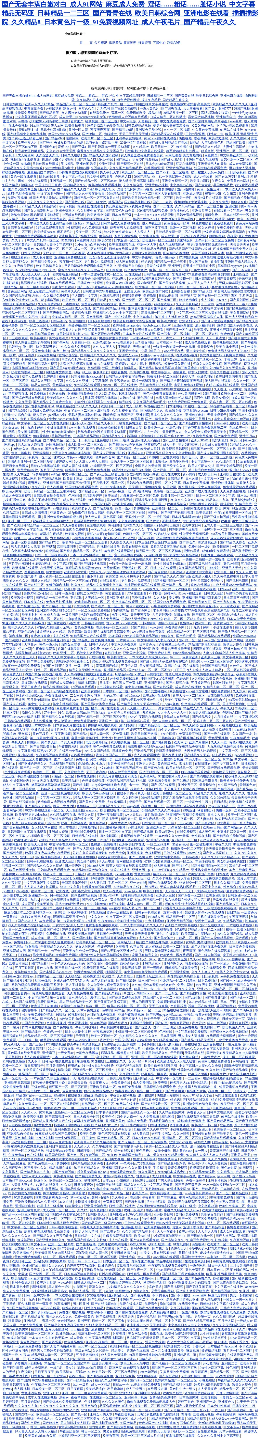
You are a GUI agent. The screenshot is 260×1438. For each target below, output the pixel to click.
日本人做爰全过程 (78, 1031)
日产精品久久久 (30, 206)
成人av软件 (138, 1418)
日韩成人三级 (214, 593)
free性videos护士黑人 (145, 338)
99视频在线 (76, 1014)
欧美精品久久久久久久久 (230, 104)
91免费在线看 (202, 223)
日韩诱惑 (109, 414)
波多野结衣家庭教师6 (231, 819)
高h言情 (86, 746)
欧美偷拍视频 (75, 125)
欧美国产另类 (50, 929)
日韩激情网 (147, 623)
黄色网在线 (145, 397)
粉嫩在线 (157, 1333)
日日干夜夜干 (45, 1372)
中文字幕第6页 (143, 257)
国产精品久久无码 (197, 755)
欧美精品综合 (177, 504)
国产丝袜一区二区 (209, 359)
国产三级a (79, 146)
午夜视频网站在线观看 (116, 1027)
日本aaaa (37, 449)
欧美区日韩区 (153, 891)
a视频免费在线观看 (115, 789)
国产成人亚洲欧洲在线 (109, 453)
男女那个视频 (87, 861)
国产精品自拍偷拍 (193, 993)
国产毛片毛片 (186, 636)
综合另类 (226, 1125)
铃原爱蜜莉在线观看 (223, 993)
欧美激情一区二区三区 (78, 300)
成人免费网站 (110, 619)
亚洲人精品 (47, 189)
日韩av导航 (134, 427)
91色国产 (232, 1367)
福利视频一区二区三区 (101, 121)
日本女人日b (171, 338)
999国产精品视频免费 (153, 210)
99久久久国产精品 (97, 751)
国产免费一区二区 (191, 895)
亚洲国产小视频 (134, 653)
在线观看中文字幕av (229, 210)
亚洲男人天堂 (232, 568)
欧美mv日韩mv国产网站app (86, 712)
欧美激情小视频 (98, 215)
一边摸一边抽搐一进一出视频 (174, 346)
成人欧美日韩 (208, 474)
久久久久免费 (219, 202)
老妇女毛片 (180, 844)
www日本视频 (46, 1248)
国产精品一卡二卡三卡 (170, 261)
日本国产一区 (148, 980)
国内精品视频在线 (137, 202)
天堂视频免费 (131, 967)
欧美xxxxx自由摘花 (231, 959)
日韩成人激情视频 (35, 512)
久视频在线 (99, 168)
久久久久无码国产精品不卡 (221, 857)
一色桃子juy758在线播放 (138, 1163)
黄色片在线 (45, 967)
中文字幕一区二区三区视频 (63, 389)
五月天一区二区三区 (238, 1350)
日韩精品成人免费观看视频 (121, 223)
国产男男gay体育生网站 (98, 704)
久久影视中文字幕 (90, 210)
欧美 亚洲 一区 (64, 653)
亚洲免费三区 (65, 210)
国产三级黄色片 (157, 419)
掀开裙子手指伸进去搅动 (238, 780)
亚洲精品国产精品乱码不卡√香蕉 (67, 483)
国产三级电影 (242, 270)
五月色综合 (89, 1406)
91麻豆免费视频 (130, 1087)
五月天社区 (101, 483)
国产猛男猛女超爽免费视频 (27, 134)
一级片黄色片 (150, 108)
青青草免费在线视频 (37, 1027)
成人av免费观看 (240, 163)
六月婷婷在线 (60, 538)
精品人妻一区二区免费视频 (110, 734)
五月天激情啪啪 (39, 699)
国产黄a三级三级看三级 (25, 138)
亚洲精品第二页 (185, 1355)
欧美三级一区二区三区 (138, 172)
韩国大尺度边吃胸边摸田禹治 (50, 198)
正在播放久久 (180, 210)
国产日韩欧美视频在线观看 (124, 848)
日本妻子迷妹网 (107, 1112)
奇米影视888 (246, 848)
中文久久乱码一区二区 (43, 240)
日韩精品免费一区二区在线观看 (179, 232)
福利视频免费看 (160, 780)
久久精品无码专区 (115, 1418)
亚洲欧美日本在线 (132, 844)
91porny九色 (170, 704)
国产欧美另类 (223, 1133)
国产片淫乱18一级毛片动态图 (109, 146)
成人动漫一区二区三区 (59, 1210)
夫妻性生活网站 (234, 146)
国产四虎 (23, 1380)
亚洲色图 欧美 (86, 163)
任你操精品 (121, 610)
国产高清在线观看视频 (206, 776)
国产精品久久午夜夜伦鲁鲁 (85, 193)
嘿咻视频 (53, 300)
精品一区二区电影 (149, 1091)
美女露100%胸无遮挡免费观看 (67, 529)
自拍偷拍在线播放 (111, 427)
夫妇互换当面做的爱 (69, 142)
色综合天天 (190, 457)
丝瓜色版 (208, 151)
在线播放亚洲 (154, 168)
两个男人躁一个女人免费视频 (199, 487)
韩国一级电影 (112, 368)
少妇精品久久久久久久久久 (139, 1036)
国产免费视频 (63, 1027)
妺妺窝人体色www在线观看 (73, 457)
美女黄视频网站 (29, 431)
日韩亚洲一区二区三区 (237, 159)
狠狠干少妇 (213, 193)
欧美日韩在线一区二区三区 (173, 793)
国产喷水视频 (89, 789)
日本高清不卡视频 (236, 597)
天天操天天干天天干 (180, 891)
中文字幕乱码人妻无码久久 (157, 640)
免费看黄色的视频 (30, 1159)
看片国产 (76, 121)
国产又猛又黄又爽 (91, 329)
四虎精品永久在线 (126, 887)
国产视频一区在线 (130, 163)
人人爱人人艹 (144, 232)
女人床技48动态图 (74, 112)
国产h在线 (12, 640)
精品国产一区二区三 (150, 504)
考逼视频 (149, 712)
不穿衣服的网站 (238, 1269)
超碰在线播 (142, 508)
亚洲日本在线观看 (59, 1146)
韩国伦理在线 (223, 682)
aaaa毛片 (236, 121)
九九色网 (103, 108)
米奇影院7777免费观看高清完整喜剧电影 (201, 274)
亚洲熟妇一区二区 (165, 508)
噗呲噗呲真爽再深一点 (69, 916)
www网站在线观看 (82, 427)
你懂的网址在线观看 (203, 504)
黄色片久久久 (71, 291)
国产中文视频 (31, 1423)
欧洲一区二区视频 (183, 227)
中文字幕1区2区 (246, 716)
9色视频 (180, 929)
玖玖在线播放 (201, 585)
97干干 (175, 657)
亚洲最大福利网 (95, 1206)
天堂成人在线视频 (193, 236)
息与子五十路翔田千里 (102, 142)
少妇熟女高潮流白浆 (86, 891)
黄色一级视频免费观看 (109, 746)
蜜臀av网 (77, 738)
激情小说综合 (68, 355)
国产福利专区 (13, 853)
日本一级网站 (151, 1329)
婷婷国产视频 (52, 674)
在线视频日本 (210, 1027)
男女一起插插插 (241, 1295)
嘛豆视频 (83, 1061)
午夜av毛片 (154, 1210)
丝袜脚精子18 (226, 942)
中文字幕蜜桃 (149, 236)
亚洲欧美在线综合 (233, 474)
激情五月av (247, 436)
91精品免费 (243, 504)
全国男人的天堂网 (148, 466)
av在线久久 (151, 589)
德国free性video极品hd (64, 134)
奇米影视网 (178, 1006)
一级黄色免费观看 (129, 423)
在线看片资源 (157, 1389)
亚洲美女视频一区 (175, 181)
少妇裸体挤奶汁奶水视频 (160, 1048)
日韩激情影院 (13, 104)
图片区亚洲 (60, 559)
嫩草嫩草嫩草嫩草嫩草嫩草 (148, 308)
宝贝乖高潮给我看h (128, 555)
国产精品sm (244, 789)
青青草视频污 (30, 1342)
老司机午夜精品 (51, 534)
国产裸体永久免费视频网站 (229, 1031)
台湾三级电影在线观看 (28, 823)
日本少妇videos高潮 (159, 163)
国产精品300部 (123, 129)
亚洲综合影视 (181, 291)
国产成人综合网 (172, 159)
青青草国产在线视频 (225, 1150)
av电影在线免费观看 (166, 606)
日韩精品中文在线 (88, 1235)
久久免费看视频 (73, 525)
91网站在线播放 (232, 129)
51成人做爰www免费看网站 (232, 585)
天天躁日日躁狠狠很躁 (145, 487)
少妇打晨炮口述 (15, 500)
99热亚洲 (189, 810)
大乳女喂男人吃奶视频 (200, 751)
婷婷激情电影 (189, 300)
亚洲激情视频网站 (179, 168)
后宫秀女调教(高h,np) (92, 1172)
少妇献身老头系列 (147, 449)
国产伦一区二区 (190, 640)
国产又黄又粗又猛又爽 (110, 1002)
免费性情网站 (47, 1002)
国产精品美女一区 (91, 491)
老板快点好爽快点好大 (216, 1252)
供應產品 (115, 42)
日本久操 (192, 478)
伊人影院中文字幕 (85, 295)
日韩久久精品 (41, 580)
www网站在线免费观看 (38, 708)
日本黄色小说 (20, 1287)
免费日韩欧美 (136, 112)
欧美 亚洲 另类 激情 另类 (224, 1274)
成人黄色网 (26, 155)
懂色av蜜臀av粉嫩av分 (159, 984)
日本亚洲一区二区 (127, 240)
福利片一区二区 (42, 891)
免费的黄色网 (175, 627)
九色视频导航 (155, 921)
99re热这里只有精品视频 (201, 521)
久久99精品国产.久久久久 (126, 529)
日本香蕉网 (168, 1036)
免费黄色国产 (223, 623)
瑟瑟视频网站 (88, 682)
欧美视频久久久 (234, 1027)
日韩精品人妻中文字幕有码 (53, 244)
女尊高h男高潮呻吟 (200, 942)
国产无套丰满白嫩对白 (60, 1346)
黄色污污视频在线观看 (160, 138)
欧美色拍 (108, 1116)
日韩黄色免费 (122, 751)
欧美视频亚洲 (12, 844)
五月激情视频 (180, 972)
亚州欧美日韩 (164, 1214)
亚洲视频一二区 (61, 181)
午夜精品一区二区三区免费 (51, 1384)
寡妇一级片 (187, 1206)
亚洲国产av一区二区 (135, 1299)
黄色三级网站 (18, 291)
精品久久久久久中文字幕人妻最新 (62, 657)
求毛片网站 (161, 610)
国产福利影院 (162, 742)
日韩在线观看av (175, 853)
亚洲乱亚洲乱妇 (118, 597)
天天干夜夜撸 (96, 772)
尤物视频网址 (117, 802)
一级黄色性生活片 (198, 802)
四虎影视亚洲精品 (28, 270)
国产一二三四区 (167, 993)
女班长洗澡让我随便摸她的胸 (106, 478)
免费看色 (151, 1304)
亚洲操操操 (57, 393)
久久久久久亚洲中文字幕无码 (87, 380)
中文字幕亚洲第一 (233, 155)
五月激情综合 (154, 814)
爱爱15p (64, 146)
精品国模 (251, 1078)
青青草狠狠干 (34, 1065)
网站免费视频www (65, 699)
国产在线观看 (163, 687)
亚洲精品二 (32, 1321)
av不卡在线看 (50, 1308)
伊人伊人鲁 (93, 517)
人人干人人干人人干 (202, 283)
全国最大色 (132, 291)
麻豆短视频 (97, 823)
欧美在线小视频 (227, 346)
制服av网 (70, 108)
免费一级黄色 (196, 1180)
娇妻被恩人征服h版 (45, 1006)
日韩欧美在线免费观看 (50, 495)
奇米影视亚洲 (208, 542)
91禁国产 (80, 1287)
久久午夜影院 (12, 882)
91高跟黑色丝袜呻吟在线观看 (150, 1355)
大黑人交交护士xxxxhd (233, 972)
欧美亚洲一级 (154, 427)
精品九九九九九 (218, 500)
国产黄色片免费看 (92, 802)
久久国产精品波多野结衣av (22, 295)
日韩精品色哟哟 (93, 623)
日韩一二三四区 (15, 997)
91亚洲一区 (247, 1291)
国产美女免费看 (226, 436)
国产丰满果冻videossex (56, 972)
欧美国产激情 (27, 576)
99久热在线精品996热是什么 (214, 674)
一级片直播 (233, 1044)
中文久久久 (96, 916)
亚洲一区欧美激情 (24, 542)
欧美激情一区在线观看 (176, 955)
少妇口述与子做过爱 (122, 1099)
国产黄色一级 (12, 1295)
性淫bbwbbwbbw (244, 636)
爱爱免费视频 (178, 1167)
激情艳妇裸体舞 (223, 483)
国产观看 (48, 546)
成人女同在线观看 (233, 1231)
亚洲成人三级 (211, 657)
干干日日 (82, 1036)
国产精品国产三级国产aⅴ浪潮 (190, 249)
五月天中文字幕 (13, 223)
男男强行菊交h (189, 444)
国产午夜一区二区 (140, 1269)
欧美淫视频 (209, 1397)
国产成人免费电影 (63, 682)
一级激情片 (89, 419)
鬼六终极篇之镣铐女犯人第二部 (188, 899)
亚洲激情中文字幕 (199, 572)
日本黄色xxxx (126, 640)
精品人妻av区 (41, 385)
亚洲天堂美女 (202, 210)
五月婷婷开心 (201, 682)
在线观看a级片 (187, 355)
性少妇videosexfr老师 (64, 419)
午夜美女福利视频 (123, 1095)
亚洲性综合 (241, 274)
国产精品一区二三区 (132, 457)
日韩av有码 (59, 321)
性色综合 (230, 887)
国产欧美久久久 (175, 466)
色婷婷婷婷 (105, 946)
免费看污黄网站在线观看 (99, 304)
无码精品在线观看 (65, 691)
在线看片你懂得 (82, 755)
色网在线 (74, 495)
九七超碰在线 (210, 1333)
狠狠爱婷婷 (41, 436)
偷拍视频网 (168, 1304)
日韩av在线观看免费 (139, 1223)
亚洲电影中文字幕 (147, 1393)
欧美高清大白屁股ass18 (198, 933)
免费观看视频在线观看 (239, 487)
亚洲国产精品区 (115, 670)
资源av (8, 414)
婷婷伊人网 (64, 461)
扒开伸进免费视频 (59, 819)
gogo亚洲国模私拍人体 (207, 317)
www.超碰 (157, 627)
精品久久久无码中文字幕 (104, 585)
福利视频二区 (19, 636)
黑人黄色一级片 (60, 1287)
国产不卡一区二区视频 (173, 172)
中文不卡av (38, 1244)
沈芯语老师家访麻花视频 (135, 189)
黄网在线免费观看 (83, 831)
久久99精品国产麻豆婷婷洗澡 (150, 278)
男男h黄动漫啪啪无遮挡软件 (89, 219)
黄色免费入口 (13, 674)
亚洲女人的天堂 (101, 1414)
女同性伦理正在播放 (57, 665)
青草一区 (118, 112)
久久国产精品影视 (83, 338)
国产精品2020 (126, 980)
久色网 (147, 576)
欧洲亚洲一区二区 (234, 393)
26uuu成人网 (96, 865)
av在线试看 (54, 108)
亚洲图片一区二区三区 (232, 151)
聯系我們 (173, 42)
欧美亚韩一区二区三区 (158, 240)
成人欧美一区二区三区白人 (87, 444)
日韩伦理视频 (31, 253)
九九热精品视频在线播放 (225, 746)
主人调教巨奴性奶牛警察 (33, 342)
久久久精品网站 (224, 1316)
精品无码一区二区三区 (169, 874)
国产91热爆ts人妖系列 (74, 1248)
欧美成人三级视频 (50, 1206)
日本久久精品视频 (227, 882)
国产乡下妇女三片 (226, 763)
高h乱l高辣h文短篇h (215, 112)
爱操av (108, 1176)
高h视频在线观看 (133, 1431)
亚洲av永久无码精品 (40, 104)
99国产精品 (142, 176)
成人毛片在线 (42, 257)
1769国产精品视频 (221, 789)
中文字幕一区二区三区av (55, 797)
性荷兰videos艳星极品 (227, 1082)
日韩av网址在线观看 (155, 1108)
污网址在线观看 (226, 1095)
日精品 (194, 142)
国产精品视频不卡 (129, 768)
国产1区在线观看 (163, 785)
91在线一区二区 (196, 406)
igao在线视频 (243, 755)
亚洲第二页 (229, 1363)
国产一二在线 (163, 202)
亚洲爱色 (85, 278)
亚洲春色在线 (213, 1044)
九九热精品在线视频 (203, 1002)
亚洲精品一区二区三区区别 (22, 312)
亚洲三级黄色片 (29, 1210)
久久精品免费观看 (56, 295)
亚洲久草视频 (199, 742)
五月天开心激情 (52, 470)
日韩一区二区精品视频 (50, 670)
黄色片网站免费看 (29, 1099)
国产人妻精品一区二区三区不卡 (187, 1410)
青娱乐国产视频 (143, 1261)
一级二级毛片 (84, 665)
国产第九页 (188, 295)
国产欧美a (213, 1053)
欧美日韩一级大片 (99, 738)
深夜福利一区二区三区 (163, 376)
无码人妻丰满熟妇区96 (85, 414)
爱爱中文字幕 (13, 806)
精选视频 (65, 1070)
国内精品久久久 (75, 185)
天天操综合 (205, 346)
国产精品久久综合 (233, 542)
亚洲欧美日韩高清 (17, 1082)
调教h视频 (39, 1287)
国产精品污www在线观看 (238, 1218)
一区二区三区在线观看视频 (60, 1104)
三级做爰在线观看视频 (220, 908)
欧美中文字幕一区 (232, 1206)
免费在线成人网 (56, 695)
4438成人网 (29, 359)
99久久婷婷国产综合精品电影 (29, 925)
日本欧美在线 (34, 602)
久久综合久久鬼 (48, 155)
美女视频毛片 (59, 338)
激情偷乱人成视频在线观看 (128, 117)
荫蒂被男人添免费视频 (126, 227)
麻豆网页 (211, 155)
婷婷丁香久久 (124, 1176)
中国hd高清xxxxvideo (114, 419)
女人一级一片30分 (141, 1061)
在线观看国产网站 (240, 1355)
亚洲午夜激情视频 (129, 138)
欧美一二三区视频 (16, 385)
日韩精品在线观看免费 (54, 870)
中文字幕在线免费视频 (191, 1031)
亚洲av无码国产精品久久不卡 (93, 423)
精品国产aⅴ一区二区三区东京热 (214, 449)
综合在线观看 (124, 1150)
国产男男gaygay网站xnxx (68, 368)
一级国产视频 (188, 1312)
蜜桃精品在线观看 (153, 249)
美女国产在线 (198, 261)
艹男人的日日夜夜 (48, 185)
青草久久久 (86, 108)
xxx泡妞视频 (153, 555)
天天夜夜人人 (172, 431)
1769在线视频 (189, 257)
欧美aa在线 (142, 1235)
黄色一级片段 (247, 219)
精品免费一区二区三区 (236, 1389)
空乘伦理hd (107, 163)
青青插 (186, 1414)
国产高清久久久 (173, 1240)
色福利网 (93, 368)
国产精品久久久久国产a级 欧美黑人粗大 (86, 189)
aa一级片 (201, 1150)
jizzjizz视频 (10, 989)
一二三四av (193, 1078)
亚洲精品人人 (118, 1295)
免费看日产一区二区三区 (40, 678)
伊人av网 (57, 125)
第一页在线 (58, 997)
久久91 (136, 984)
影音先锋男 (43, 980)
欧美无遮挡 (204, 512)
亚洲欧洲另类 (156, 827)
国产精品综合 (31, 1031)
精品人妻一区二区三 (58, 874)
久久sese (52, 151)
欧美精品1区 (71, 780)
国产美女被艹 (164, 938)
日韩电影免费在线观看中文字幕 (209, 1359)
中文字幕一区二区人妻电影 (194, 819)
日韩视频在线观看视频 (156, 929)
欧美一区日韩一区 (104, 1036)
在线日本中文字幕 (38, 725)
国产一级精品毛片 (205, 1189)
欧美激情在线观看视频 (105, 185)
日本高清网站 (205, 278)
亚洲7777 (225, 108)
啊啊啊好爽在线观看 (184, 529)
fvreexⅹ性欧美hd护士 (60, 168)
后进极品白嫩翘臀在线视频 (208, 470)
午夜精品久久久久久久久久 (237, 1380)
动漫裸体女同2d (179, 1189)
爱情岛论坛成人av (230, 614)
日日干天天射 (218, 1265)
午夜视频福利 (103, 1031)
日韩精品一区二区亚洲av (49, 1376)
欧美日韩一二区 (163, 146)
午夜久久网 (223, 844)
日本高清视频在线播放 (101, 397)
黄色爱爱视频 (218, 738)
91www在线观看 (190, 593)
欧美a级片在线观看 (208, 198)
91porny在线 (131, 806)
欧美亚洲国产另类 (155, 291)
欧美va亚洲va (165, 831)
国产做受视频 (103, 508)
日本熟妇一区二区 (116, 691)
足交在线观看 (156, 1201)
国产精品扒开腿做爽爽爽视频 (181, 380)
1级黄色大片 (132, 1048)
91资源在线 (184, 146)
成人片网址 (138, 363)
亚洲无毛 (174, 266)
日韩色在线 (190, 857)
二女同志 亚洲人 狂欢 (86, 695)
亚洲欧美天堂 (69, 236)
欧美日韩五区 (36, 1048)
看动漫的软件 (179, 461)
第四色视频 (48, 329)
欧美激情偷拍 (23, 1252)
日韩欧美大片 (98, 1214)
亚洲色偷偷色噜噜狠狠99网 (63, 517)
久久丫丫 (18, 240)
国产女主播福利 (156, 691)
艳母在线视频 (87, 776)
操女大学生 (182, 878)
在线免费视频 (18, 125)
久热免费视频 (203, 436)
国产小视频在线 (178, 682)
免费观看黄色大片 (123, 1172)
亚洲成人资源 (193, 193)
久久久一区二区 (245, 380)
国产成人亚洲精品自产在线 (168, 142)
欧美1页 (69, 589)
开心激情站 (211, 1363)
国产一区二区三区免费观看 (198, 1218)
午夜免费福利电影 (230, 227)
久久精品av (141, 146)
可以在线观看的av (17, 993)
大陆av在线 (127, 397)
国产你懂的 (95, 963)
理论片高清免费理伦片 (207, 580)
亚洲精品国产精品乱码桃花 (202, 597)
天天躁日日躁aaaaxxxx (82, 810)
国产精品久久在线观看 (58, 716)
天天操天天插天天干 (140, 933)
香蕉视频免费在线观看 (137, 836)
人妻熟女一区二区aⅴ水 (44, 1091)
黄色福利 (106, 236)
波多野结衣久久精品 (51, 631)
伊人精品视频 (211, 1299)
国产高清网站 (107, 989)
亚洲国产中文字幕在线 (26, 529)
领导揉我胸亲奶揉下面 (183, 976)
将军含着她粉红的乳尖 (182, 151)
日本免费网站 (208, 980)
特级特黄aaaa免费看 (149, 329)
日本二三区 (228, 1002)
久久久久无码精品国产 (229, 1325)
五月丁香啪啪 (25, 967)
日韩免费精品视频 (138, 125)
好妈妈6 (146, 261)
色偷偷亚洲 (190, 657)
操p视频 (60, 1095)
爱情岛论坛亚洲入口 (151, 976)
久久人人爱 (244, 572)
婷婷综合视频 (81, 312)
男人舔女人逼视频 (31, 444)
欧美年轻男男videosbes (31, 814)
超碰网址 (170, 593)
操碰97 (45, 317)
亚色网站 (76, 597)
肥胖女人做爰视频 (89, 653)
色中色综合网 (105, 457)
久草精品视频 (110, 295)
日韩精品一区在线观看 (143, 1274)
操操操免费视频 (26, 112)
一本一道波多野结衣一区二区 (102, 274)
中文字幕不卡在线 (100, 1312)
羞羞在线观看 (156, 266)
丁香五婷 (231, 359)
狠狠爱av (122, 363)
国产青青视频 (227, 278)
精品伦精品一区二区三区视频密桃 (192, 631)
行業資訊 (144, 42)
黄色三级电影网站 (242, 870)
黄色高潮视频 (113, 517)
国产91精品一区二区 (57, 606)
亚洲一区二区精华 (61, 1244)
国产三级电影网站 (56, 312)
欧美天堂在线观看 (15, 1410)
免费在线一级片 (200, 546)
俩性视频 (186, 138)
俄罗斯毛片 (65, 232)
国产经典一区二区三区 (161, 423)
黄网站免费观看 (187, 1214)
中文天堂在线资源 (46, 780)
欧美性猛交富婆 (25, 840)
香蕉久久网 (86, 814)
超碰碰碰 (27, 185)
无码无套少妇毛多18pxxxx (122, 695)
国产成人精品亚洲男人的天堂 (218, 453)
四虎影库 (186, 763)
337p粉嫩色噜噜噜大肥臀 (86, 512)
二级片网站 (150, 887)
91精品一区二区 (63, 776)
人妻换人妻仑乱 (23, 1184)
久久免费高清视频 (95, 227)
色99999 (137, 691)
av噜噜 (23, 121)
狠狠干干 (136, 802)
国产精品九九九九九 (35, 1172)
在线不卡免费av (70, 751)
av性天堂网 (68, 151)
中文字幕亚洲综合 (56, 640)
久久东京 (230, 193)
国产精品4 (146, 368)
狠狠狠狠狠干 (132, 295)
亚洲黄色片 (226, 1401)
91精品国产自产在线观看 (88, 636)
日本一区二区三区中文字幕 (216, 495)
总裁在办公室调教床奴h (90, 853)
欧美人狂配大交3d (201, 466)
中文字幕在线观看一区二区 (132, 602)
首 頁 (86, 42)
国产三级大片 (97, 202)
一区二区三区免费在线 (94, 610)
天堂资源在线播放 (226, 899)
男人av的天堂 (247, 1423)
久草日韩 (137, 946)
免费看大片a (68, 329)
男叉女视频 (111, 1431)
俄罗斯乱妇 (101, 372)
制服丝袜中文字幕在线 (152, 104)
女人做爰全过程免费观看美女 (142, 155)
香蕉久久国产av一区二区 (114, 755)
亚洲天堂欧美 (129, 351)
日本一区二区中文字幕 (115, 831)
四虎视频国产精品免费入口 (233, 249)
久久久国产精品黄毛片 (126, 168)
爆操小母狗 (162, 1150)
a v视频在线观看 (83, 687)
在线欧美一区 (239, 427)
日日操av (24, 955)
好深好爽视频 (151, 359)
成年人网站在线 (103, 980)
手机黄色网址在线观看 (156, 385)
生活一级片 (63, 959)
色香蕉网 (137, 419)
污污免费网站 (47, 355)
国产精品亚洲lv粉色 (172, 1163)
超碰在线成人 (164, 304)
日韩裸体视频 (158, 1125)
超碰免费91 (213, 215)
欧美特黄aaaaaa (45, 232)
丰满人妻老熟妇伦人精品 (174, 397)
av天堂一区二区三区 (93, 1346)
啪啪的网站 (217, 236)
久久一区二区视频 (177, 129)
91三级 (87, 372)
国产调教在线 (171, 108)
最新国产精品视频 (201, 117)
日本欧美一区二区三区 (48, 1389)
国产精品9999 (54, 138)
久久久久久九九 (26, 1406)
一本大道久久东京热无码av (149, 657)
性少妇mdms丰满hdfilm (59, 431)
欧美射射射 (30, 614)
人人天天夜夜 (208, 1389)
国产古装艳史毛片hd (40, 406)
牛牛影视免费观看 (17, 772)
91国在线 (98, 1061)
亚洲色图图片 (140, 1248)
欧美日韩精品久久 (49, 266)
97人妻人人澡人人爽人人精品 (207, 1155)
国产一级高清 (64, 759)
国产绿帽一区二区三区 (139, 300)
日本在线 (222, 874)
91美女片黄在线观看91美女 (215, 219)
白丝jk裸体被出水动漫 (81, 619)
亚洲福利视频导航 (16, 487)
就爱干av (20, 538)
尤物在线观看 (137, 593)
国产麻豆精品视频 (48, 857)
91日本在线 (67, 827)
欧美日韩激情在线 (239, 253)
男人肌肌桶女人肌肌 (26, 546)
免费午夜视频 (18, 198)
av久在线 (198, 678)
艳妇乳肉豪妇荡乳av (95, 614)
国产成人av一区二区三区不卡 (149, 670)
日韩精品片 (176, 478)
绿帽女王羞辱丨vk (198, 419)
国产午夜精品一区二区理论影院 (109, 449)
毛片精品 (68, 163)
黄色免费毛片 (195, 1269)
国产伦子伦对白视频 (176, 589)
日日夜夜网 (210, 976)
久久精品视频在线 (63, 814)
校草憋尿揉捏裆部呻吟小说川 (135, 738)
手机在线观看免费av (212, 916)
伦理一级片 (123, 508)
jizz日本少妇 (57, 414)
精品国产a (115, 202)
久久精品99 (225, 1172)
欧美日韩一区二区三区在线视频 (115, 1372)
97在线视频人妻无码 (173, 776)
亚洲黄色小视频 (157, 185)
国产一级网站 (153, 967)
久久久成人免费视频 (76, 346)
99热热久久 (21, 449)
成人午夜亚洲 (152, 223)
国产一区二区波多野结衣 (80, 1108)
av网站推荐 (155, 674)
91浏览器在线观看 (87, 385)
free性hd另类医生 (68, 1138)
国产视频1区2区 (29, 606)
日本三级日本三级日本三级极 (156, 542)
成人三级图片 (136, 1389)
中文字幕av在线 (73, 176)
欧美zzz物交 (105, 359)
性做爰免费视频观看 (194, 534)
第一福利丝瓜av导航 (136, 721)
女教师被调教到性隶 (172, 1002)
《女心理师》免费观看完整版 (180, 734)
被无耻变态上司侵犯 (44, 291)
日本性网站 (71, 304)
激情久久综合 (32, 712)
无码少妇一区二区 (138, 517)
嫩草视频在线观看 (53, 1040)
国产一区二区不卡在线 (135, 304)
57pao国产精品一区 (222, 806)
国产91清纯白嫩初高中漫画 (208, 121)
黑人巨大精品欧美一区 (76, 1002)
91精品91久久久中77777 (150, 1129)
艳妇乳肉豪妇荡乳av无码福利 (224, 232)
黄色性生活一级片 (177, 223)
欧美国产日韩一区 (204, 1125)
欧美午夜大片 (28, 142)
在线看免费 (119, 372)
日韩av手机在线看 (227, 423)
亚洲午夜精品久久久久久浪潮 (67, 504)
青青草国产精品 (107, 665)
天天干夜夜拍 (31, 687)
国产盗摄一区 (183, 278)
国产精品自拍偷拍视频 (240, 198)
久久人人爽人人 (104, 346)
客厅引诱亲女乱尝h (225, 287)
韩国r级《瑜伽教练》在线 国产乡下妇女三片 (159, 436)
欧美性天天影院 (224, 772)
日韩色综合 (166, 738)
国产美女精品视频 (172, 283)
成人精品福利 (205, 325)
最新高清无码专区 (169, 751)
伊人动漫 (125, 181)
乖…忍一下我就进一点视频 (172, 176)
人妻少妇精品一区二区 (197, 1376)
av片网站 (236, 389)
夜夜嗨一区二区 (71, 261)
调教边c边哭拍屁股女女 (72, 661)
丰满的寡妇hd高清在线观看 (186, 806)
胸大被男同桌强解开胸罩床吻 (176, 368)
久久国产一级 (242, 734)
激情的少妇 (127, 725)
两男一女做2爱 (64, 806)
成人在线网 (55, 487)
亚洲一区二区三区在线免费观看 (154, 1057)
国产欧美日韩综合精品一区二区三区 (147, 198)
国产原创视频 (240, 300)
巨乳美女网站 (145, 342)
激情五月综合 (233, 644)
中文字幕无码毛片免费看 (42, 882)
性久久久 (78, 585)
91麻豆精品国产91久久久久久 (77, 406)
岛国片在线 (172, 665)
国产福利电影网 (237, 580)
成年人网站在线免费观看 (209, 946)
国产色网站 (61, 342)
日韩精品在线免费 (119, 329)
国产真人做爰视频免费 (217, 321)
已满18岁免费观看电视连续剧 (35, 236)
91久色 (112, 1155)
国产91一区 (228, 980)
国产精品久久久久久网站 (45, 865)
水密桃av (161, 461)
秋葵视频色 (152, 444)
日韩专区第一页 (234, 1019)
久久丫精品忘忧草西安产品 (104, 389)
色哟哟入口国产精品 (237, 712)
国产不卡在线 (181, 1295)
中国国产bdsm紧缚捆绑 (158, 678)
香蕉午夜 (200, 138)
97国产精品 (86, 546)
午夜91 (189, 1014)
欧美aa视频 (244, 1210)
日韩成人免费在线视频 (46, 410)
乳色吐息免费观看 (178, 674)
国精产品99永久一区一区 (139, 1112)
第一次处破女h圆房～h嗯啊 (50, 738)
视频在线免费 (34, 108)
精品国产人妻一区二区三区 (76, 104)
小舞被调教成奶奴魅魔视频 (78, 172)
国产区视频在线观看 (241, 308)
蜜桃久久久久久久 (21, 627)
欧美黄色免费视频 (28, 278)
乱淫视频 (227, 504)
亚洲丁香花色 (193, 1227)
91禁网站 (68, 240)
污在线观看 (191, 665)
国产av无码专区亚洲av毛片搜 (236, 176)
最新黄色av (247, 785)
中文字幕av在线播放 (229, 1287)
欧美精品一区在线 (154, 1074)
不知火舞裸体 (77, 912)
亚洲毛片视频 (218, 1180)
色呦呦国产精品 (130, 1155)
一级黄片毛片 (118, 823)
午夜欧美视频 (24, 266)
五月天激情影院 (57, 1329)
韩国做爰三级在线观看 (217, 555)
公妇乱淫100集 (194, 338)
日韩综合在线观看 (139, 483)
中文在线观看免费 (173, 121)
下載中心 (159, 42)
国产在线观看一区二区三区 (164, 802)
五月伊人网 (129, 665)
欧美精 (226, 521)
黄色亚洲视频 (78, 1023)
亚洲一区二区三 (19, 521)
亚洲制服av (208, 725)
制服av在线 (182, 614)
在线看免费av (100, 112)
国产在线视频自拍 (22, 802)
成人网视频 (114, 270)
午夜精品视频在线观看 (52, 755)
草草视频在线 (18, 393)
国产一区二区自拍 (210, 206)
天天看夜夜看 (193, 108)
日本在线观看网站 (62, 283)
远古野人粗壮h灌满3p (205, 712)
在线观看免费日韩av (154, 1099)
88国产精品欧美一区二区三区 (159, 725)
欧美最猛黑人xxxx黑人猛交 (176, 1061)
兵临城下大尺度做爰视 (143, 1338)
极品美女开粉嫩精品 (30, 151)
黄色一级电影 (21, 453)
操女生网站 (54, 572)
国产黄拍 (153, 521)
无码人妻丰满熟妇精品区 (163, 950)
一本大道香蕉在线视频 (68, 1295)
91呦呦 (26, 163)
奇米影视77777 (137, 1325)
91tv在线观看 (104, 363)
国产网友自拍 (189, 1057)
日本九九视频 (247, 495)
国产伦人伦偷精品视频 (217, 938)
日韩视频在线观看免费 (197, 508)
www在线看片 (123, 342)
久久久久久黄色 (113, 1401)
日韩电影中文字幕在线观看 (145, 151)
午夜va (219, 512)
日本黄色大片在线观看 (139, 334)
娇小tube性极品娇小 (98, 1091)
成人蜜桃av (153, 946)
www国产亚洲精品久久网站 (224, 640)
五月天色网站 (31, 1401)
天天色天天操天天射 (176, 648)
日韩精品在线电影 (157, 274)
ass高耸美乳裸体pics (225, 534)
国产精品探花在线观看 (167, 134)
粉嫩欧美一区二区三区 (187, 848)
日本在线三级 (122, 215)
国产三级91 (85, 287)
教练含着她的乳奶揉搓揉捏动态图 (35, 215)
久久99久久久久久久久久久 (60, 1406)
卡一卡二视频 (139, 785)
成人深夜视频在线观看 (206, 1146)
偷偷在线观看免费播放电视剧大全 (151, 1401)
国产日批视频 (174, 1287)
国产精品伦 (104, 1150)
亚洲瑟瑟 (124, 346)
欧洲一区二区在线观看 (19, 1223)
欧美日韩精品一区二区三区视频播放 (50, 491)
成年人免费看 (32, 376)
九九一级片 (152, 431)
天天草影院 (13, 1057)
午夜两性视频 (240, 1240)
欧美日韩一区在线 (238, 512)
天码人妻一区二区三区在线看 (64, 253)
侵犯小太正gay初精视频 (104, 534)
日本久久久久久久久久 (167, 414)
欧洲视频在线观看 (25, 568)
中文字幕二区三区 (75, 474)
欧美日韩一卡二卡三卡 (150, 989)
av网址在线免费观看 (102, 1014)
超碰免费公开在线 (177, 363)
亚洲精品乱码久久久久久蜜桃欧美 (170, 453)
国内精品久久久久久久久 (98, 355)
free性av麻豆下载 (119, 491)
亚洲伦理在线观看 (129, 1065)
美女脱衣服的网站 (138, 687)
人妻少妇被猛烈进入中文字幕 (95, 402)
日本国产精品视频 (86, 436)
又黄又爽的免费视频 (175, 1372)
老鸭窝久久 (131, 525)
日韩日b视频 (121, 440)
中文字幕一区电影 (169, 1078)
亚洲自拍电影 (195, 414)
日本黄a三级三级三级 (178, 359)
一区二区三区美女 (87, 1418)
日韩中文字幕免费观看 (152, 1070)
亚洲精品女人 (172, 521)
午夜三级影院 (70, 1431)
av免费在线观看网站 (87, 538)
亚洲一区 (26, 857)
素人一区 (144, 793)
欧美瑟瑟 (105, 240)
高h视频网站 (142, 491)
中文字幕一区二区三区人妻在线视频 (155, 193)
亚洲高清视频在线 (146, 181)
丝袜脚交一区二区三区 (195, 882)
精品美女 (92, 223)
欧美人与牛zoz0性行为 (98, 793)
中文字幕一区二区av (215, 478)
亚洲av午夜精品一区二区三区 (107, 1342)
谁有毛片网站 (246, 240)
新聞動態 (130, 42)
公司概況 (100, 42)
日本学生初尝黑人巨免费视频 (121, 682)
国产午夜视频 (205, 823)
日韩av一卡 (215, 134)
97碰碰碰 (97, 878)
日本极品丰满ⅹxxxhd (187, 517)
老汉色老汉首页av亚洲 (119, 538)
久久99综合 (100, 1350)
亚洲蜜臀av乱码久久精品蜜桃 (95, 1142)
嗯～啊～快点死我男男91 (41, 346)
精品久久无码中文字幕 (47, 380)
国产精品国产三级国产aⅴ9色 (102, 1223)
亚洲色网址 (205, 376)
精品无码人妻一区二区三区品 (52, 1355)
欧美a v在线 (187, 1231)
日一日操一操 (28, 1040)
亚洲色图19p (102, 342)
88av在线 (194, 853)
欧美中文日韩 (192, 525)
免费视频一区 (96, 1155)
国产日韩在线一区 (68, 967)
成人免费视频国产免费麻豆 (188, 402)
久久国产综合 (228, 785)
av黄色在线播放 (87, 1053)
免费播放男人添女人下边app (228, 351)
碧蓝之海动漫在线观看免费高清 (115, 661)
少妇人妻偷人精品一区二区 (172, 721)
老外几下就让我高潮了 (125, 393)
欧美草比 (180, 742)
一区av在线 (99, 529)
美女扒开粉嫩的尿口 (232, 861)
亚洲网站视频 (247, 1235)
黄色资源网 (94, 317)
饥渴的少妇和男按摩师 (58, 159)
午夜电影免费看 (44, 648)
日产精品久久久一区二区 (57, 1010)
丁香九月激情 (157, 529)
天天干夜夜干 (167, 1231)
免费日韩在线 (56, 933)
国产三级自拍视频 (124, 108)
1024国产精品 (100, 504)
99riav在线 (106, 159)
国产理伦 (45, 142)
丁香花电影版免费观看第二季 (206, 427)
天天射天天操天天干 (142, 708)
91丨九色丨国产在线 (37, 1299)
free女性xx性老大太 (118, 232)
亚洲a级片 (119, 278)
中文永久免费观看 (124, 644)
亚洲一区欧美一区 (15, 1078)
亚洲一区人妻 (78, 129)
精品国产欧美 (236, 142)
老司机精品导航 (33, 1316)
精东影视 (37, 1329)
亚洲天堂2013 (200, 440)
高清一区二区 (96, 1006)
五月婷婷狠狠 (155, 1189)
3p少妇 (238, 950)
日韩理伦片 (85, 1150)
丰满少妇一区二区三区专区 (226, 1257)
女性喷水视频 (201, 836)
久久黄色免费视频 (205, 129)
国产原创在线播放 (15, 466)
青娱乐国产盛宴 (128, 359)
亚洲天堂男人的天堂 (213, 163)
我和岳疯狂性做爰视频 (191, 202)
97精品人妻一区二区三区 (54, 249)
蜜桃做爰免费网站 (96, 729)
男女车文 (24, 734)
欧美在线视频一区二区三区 (130, 742)
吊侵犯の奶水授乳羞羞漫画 (208, 1248)
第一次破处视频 (201, 844)
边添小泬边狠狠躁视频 (76, 363)
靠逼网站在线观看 (34, 283)
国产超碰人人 (28, 921)
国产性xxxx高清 (157, 848)
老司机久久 (238, 1159)
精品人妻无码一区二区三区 (141, 908)
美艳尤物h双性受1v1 (39, 593)
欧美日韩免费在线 (53, 219)
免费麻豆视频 (180, 1023)
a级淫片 (74, 623)
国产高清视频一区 (245, 551)
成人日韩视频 (37, 308)
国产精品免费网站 (120, 1427)
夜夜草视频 (79, 1397)
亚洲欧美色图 (32, 640)
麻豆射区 (41, 1180)
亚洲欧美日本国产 (96, 840)
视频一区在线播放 (201, 1006)
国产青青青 (203, 185)
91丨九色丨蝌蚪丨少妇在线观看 (25, 181)
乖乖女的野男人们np (36, 916)
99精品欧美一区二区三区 (181, 112)
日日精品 (156, 363)
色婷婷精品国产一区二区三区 (89, 325)
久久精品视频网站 (172, 1112)
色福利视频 (153, 853)
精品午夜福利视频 (169, 1261)
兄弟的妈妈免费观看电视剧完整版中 (90, 266)
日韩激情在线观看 (220, 695)
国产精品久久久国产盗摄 (101, 155)
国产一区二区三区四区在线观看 (43, 325)
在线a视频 (144, 1040)
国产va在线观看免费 (163, 882)
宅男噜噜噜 (40, 474)
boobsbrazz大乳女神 (92, 117)
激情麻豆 (180, 372)
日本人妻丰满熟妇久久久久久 (141, 925)
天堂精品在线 (195, 1053)
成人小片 (170, 444)
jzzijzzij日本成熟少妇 (172, 1172)
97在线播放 (97, 912)
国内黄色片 (97, 1427)
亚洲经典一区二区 (184, 840)
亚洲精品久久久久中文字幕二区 (116, 312)
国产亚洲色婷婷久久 (33, 763)
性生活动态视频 (144, 1159)
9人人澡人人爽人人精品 (91, 461)
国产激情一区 (92, 134)
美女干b (175, 597)
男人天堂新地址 (234, 704)
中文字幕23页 (62, 563)
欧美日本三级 (73, 478)
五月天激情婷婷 (126, 236)
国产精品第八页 (200, 602)
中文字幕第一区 (202, 461)
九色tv (34, 899)
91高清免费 (173, 410)
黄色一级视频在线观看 (159, 393)
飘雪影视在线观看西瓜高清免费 (107, 631)
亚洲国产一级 (109, 721)
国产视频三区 (167, 300)
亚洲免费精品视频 (180, 921)
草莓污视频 (67, 206)
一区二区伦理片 (159, 844)
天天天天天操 (240, 244)
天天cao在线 (142, 346)
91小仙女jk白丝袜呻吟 (91, 244)
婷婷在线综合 (168, 1159)
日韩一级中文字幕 (37, 1295)
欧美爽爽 (233, 559)
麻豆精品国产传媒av (42, 172)
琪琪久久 (89, 768)
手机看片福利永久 (162, 1121)
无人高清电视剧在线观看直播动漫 (89, 674)
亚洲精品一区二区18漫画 (148, 478)
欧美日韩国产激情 (144, 734)
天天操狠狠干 (217, 414)
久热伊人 (237, 665)
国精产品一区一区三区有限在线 (97, 198)
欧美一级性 (184, 198)
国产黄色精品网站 (220, 1121)
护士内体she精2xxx (29, 695)
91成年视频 (97, 657)
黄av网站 (189, 474)
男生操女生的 (196, 351)
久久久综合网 (133, 185)
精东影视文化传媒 (177, 1346)
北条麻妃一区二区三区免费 (215, 240)
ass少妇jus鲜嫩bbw (117, 1291)
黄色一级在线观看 (23, 176)
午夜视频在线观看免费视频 (168, 1265)
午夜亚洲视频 (61, 734)
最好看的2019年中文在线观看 (169, 389)
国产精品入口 (87, 159)
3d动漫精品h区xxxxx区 (87, 376)
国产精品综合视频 (100, 1376)
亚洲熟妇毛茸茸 (75, 572)
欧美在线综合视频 (135, 546)
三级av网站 (29, 478)
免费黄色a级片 (28, 470)
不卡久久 (239, 1329)
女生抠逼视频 (207, 1431)
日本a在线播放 (50, 176)
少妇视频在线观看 (139, 559)
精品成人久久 (193, 708)
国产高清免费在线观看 (125, 997)
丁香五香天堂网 (14, 699)
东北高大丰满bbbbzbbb (27, 551)
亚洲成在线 (26, 755)
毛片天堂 (246, 295)
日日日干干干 (121, 219)
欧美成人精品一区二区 (68, 317)
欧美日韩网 (221, 546)
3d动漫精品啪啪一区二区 (227, 406)
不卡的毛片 (160, 1295)
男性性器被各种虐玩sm (170, 563)
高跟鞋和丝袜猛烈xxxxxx (30, 368)
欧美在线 (126, 989)
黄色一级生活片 (208, 189)
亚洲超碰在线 (202, 1133)
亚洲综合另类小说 (148, 129)
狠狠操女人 (73, 1206)
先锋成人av (45, 1418)
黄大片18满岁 (130, 576)
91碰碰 (153, 457)
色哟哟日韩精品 (114, 1010)
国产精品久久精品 (208, 146)
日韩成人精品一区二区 (90, 1282)
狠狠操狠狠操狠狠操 (18, 555)
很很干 (231, 929)
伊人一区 (144, 1257)
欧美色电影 (38, 338)
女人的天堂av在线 (44, 827)
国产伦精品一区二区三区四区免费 (101, 716)
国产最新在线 (95, 1329)
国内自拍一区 (25, 1414)
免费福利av (22, 942)
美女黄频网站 (193, 155)
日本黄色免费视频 (97, 470)
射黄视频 (122, 946)
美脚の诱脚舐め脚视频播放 (232, 1014)
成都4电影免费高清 (21, 193)
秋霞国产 (24, 436)
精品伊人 (212, 708)
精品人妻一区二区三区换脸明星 (97, 797)
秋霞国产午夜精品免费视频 (186, 746)
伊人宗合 (40, 414)
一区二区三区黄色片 (17, 244)
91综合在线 (22, 414)
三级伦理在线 (183, 325)
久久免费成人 (28, 1104)
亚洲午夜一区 (224, 572)
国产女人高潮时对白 (39, 210)
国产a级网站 (186, 189)
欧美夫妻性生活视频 (225, 372)
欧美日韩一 (177, 1074)
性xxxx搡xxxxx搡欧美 (122, 623)
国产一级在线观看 (118, 317)
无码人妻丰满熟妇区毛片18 (238, 283)
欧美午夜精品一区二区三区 (185, 699)
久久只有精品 (185, 206)
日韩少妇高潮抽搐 (53, 129)
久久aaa (195, 959)
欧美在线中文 (171, 474)
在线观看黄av (21, 257)
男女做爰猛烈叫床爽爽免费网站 (129, 206)
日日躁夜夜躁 (236, 172)
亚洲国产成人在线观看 (202, 159)
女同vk (23, 1274)
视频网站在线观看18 (25, 159)
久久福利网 (130, 797)
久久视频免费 (74, 772)
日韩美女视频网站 (21, 227)
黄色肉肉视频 (24, 1138)
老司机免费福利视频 (189, 385)
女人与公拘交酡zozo (83, 1040)
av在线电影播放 (20, 1125)
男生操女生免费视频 (99, 261)
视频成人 (137, 789)
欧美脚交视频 (75, 534)
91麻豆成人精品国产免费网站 (56, 1133)
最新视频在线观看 (66, 899)
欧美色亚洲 (10, 1342)
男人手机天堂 (110, 172)
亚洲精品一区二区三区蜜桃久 (94, 1070)
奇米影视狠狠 (115, 1269)
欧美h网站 (223, 508)
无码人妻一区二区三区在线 (126, 512)
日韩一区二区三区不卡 (193, 287)
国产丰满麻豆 (243, 1010)
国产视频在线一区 (41, 1163)
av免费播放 (47, 921)
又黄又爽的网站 (203, 125)
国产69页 (53, 823)
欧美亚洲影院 (50, 359)
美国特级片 (185, 240)
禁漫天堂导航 (247, 878)
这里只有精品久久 (145, 955)
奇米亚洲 (245, 278)
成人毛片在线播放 (188, 687)
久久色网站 (63, 1418)
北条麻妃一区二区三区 (184, 827)
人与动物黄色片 (213, 142)
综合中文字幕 (70, 887)
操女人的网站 (198, 372)
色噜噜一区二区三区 (168, 491)
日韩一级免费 (65, 593)
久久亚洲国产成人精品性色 (22, 878)
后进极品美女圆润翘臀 (151, 500)
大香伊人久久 (246, 483)
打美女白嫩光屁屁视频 (25, 1193)
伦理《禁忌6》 (151, 351)
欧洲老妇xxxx (189, 321)
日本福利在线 (94, 929)
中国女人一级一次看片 (239, 1299)
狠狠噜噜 (150, 295)
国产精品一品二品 (175, 585)
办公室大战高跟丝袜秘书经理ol (189, 1342)
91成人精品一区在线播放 (168, 117)
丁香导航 (9, 1304)
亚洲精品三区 (144, 751)
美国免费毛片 (223, 185)
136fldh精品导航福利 (196, 772)
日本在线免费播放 (239, 925)
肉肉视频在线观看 (136, 1367)
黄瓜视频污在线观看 (132, 1265)
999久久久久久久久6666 (187, 500)
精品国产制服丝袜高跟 (90, 563)
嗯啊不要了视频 (156, 227)
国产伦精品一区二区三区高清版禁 (143, 1142)
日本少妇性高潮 (219, 1406)
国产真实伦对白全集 (23, 189)
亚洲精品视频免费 (80, 393)
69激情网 (111, 963)
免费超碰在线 (165, 189)
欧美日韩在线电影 (22, 1418)
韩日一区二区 (91, 1431)
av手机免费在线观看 (125, 678)
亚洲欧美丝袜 (94, 1269)
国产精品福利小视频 (43, 363)
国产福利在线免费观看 (242, 1214)
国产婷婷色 (50, 1423)
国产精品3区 (40, 963)
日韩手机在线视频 (40, 861)
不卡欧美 (155, 593)
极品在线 (154, 112)
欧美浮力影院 (218, 138)
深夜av (79, 223)
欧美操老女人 (82, 508)
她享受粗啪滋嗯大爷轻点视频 (221, 257)
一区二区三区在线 (205, 334)
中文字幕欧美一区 (235, 657)
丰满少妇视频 (139, 372)
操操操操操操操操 (88, 1201)
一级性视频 (161, 517)
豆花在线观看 (186, 163)
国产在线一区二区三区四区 (218, 295)
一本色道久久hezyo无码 (172, 836)
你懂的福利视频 (58, 585)
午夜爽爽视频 (239, 916)
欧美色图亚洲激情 (22, 870)
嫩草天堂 (188, 376)
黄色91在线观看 (138, 606)
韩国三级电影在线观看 (205, 563)
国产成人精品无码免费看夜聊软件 (164, 661)
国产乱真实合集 (225, 602)
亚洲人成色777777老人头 (71, 980)
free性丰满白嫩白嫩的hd (159, 1218)
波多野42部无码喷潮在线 (105, 125)
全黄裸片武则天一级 (231, 304)
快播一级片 (224, 810)
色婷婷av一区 (86, 806)
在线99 (135, 1197)
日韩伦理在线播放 (45, 163)
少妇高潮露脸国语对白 (33, 776)
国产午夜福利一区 (240, 1410)
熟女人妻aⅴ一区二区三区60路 (86, 908)
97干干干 (49, 712)
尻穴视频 (46, 1112)
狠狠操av (52, 551)
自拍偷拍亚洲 (130, 963)
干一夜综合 (86, 440)
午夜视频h (176, 572)
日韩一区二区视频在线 (51, 555)
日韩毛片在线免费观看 (58, 1061)
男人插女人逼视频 (242, 168)
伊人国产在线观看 (218, 380)
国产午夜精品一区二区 (60, 440)
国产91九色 (180, 865)
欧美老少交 (63, 848)
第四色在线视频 (13, 202)
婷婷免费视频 (72, 929)
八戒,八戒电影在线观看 (223, 385)
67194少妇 (151, 861)
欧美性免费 (88, 1133)
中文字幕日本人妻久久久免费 (200, 1065)
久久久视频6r (239, 138)
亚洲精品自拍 (226, 117)
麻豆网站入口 (87, 240)
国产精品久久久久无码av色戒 (138, 704)
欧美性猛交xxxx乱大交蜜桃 (189, 691)
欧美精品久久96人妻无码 (240, 1053)
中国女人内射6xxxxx (139, 993)
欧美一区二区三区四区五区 (169, 270)
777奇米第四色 (123, 504)
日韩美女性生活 (244, 1406)
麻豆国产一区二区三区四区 (68, 1087)
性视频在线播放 (109, 546)
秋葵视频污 (205, 810)
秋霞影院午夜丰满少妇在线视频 (48, 853)
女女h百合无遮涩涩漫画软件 (109, 257)
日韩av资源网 (195, 134)
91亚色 (29, 249)
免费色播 (227, 334)
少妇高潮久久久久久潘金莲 (161, 810)
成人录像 (77, 1338)
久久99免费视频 (49, 304)
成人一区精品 (101, 1384)
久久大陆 (160, 597)
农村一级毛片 (173, 912)
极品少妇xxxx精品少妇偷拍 (132, 470)
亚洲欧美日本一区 (103, 1087)
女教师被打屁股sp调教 (177, 219)
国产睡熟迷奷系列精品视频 (22, 440)
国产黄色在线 (154, 768)
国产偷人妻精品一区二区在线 (81, 551)
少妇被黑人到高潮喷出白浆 (49, 121)
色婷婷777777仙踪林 (141, 729)
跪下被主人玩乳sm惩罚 (208, 172)
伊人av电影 (107, 861)
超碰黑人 (131, 368)
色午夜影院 (204, 984)
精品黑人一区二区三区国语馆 (212, 661)
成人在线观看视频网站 (227, 538)
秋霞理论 (18, 308)
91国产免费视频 (33, 1023)
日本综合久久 (78, 997)
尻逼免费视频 (41, 351)
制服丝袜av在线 (241, 1248)
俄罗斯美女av (136, 389)
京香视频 (177, 942)
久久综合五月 (226, 461)
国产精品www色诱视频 (126, 444)
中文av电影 (128, 121)
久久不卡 (34, 1061)
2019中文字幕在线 (133, 142)
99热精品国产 (117, 193)
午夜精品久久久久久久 (57, 946)
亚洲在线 (63, 891)
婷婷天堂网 (89, 236)
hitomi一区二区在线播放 (120, 385)
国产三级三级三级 (188, 1184)
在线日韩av (113, 653)
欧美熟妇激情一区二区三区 (35, 1333)
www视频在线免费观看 (149, 631)
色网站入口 (123, 176)
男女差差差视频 (170, 708)
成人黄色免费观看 (198, 342)
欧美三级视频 (39, 321)
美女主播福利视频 (66, 704)
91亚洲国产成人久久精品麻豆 (23, 623)
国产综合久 (187, 542)
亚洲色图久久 (174, 963)
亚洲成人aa (136, 453)
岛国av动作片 (109, 895)
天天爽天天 (172, 789)
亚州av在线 (138, 882)
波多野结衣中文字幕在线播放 (67, 1159)
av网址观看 (173, 155)
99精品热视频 (233, 921)
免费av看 (82, 759)
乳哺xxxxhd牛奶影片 (92, 1367)
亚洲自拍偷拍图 (236, 648)
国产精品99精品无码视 (109, 308)
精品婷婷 (50, 206)
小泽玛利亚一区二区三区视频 (111, 466)
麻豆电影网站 (218, 1295)
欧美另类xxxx (120, 380)
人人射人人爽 (34, 887)
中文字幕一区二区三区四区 (155, 287)
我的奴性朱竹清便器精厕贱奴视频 (189, 904)
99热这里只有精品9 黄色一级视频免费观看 (89, 1019)
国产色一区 (75, 1155)
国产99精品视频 (50, 478)
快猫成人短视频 (166, 534)
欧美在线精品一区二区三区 (186, 768)
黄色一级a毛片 (166, 257)
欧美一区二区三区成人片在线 (70, 308)
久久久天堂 (23, 402)
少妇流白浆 (26, 355)
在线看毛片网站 (52, 568)
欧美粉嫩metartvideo (127, 325)
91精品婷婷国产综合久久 (90, 870)
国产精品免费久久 (44, 261)
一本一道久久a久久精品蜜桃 (154, 215)
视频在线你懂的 (194, 789)
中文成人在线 (50, 614)
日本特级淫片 (75, 865)
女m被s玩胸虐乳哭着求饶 (216, 1423)
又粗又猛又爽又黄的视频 (168, 546)
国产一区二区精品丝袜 (28, 1150)
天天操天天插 (77, 1082)
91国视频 (246, 1167)
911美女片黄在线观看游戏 (37, 1070)
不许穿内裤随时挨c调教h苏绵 (108, 253)
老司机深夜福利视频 (147, 253)
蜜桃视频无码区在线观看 (142, 585)
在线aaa (134, 823)
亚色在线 (103, 440)
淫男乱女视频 (155, 1342)
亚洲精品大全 (144, 1078)
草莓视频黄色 (45, 334)
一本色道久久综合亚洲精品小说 (50, 223)
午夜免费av (106, 921)
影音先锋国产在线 (120, 763)
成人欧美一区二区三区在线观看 (62, 576)
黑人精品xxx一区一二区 (144, 1010)
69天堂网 (170, 487)
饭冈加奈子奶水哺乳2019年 (56, 610)
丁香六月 (199, 1346)
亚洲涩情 (232, 206)
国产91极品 (181, 780)
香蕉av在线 (203, 1014)
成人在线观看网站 (172, 244)
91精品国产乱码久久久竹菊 (87, 1240)
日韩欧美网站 (28, 1019)
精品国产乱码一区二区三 (116, 104)
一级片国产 (70, 614)
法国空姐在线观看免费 (211, 168)
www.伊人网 (133, 891)
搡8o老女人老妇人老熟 (60, 278)
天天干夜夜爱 (216, 338)
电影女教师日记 (97, 742)
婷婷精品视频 (211, 1350)
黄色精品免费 (74, 1342)
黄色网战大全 (62, 385)
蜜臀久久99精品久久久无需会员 (100, 151)
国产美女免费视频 (40, 661)
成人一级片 (134, 406)
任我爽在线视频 (241, 1180)
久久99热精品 (220, 797)
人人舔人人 (29, 1112)
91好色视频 (220, 1240)
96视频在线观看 (73, 215)
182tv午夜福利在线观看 (145, 716)
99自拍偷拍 (77, 321)
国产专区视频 (169, 1376)
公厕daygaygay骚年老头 (158, 355)
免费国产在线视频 (109, 1184)
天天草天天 (126, 1316)
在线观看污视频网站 (221, 1036)
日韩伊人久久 (99, 644)
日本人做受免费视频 (242, 619)
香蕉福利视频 (34, 572)
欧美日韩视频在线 (122, 244)
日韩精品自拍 (216, 699)
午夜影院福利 (68, 746)
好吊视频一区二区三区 (122, 929)
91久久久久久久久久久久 (45, 202)
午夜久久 (218, 181)
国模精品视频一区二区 (166, 1193)
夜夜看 (232, 236)
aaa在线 (114, 908)
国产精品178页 (50, 542)
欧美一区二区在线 (89, 232)
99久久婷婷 (206, 227)
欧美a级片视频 (204, 1414)
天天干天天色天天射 (134, 134)
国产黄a (211, 108)
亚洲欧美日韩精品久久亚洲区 (36, 1201)
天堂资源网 (250, 768)
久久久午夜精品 (187, 304)
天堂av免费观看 (89, 1010)
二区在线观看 (19, 338)
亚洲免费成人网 (159, 653)
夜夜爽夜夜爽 (100, 129)
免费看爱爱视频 (238, 1227)
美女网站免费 (138, 1333)
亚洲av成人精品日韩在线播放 (179, 1044)
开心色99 (207, 304)
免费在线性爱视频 (59, 602)
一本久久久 (12, 1218)
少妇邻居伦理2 (21, 780)
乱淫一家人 (148, 959)
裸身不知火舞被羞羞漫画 (171, 125)
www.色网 (65, 1282)
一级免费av (65, 1053)
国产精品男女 (202, 716)
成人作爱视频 (42, 721)
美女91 (33, 704)
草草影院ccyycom (230, 266)
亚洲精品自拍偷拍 (131, 266)
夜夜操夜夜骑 (224, 223)
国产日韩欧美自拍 (43, 746)
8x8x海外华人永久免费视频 (208, 1163)
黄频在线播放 (188, 1252)
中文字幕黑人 (161, 372)
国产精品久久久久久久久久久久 (94, 351)
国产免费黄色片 (136, 270)
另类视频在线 (202, 389)
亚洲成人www (128, 355)
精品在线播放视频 (56, 687)
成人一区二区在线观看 (90, 249)
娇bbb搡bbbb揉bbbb (187, 653)
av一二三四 (25, 334)
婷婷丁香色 (186, 1401)
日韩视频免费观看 (212, 1355)
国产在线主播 (172, 755)
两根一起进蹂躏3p (145, 380)
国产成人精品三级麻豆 (200, 1321)
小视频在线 (207, 1380)
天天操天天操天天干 (36, 274)
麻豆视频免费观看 (69, 708)
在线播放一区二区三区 (112, 627)
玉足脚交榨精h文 (243, 500)
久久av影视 (181, 1133)
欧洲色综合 (106, 1265)
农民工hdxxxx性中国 (135, 1363)
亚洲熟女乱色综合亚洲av (200, 606)
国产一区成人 (220, 963)
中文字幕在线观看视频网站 (105, 1338)
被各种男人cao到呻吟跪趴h (114, 287)
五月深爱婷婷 (93, 495)
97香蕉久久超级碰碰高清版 (71, 453)
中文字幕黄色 (38, 997)
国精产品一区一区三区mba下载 (75, 580)
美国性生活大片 (193, 1257)
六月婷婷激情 (162, 614)
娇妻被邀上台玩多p (172, 644)
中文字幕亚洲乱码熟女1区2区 (36, 117)
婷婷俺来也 (239, 202)
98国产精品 (128, 1423)
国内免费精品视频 (119, 500)
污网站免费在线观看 (89, 972)
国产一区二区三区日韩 (93, 589)
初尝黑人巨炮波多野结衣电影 (235, 291)
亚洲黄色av (47, 146)
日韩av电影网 (169, 295)
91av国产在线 (39, 125)
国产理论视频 (82, 938)
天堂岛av (31, 644)
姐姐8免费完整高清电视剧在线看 (234, 1099)
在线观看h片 (115, 708)
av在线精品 (133, 274)
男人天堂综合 (20, 474)
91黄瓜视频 (181, 1244)
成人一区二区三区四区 (216, 457)
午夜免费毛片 (240, 738)
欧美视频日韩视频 (175, 449)
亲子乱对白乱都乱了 (127, 589)
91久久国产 (146, 1172)
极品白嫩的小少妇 (146, 219)
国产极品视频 (143, 831)
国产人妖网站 (226, 1235)
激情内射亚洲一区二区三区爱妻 (31, 461)
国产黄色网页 (141, 610)
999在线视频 (45, 1138)
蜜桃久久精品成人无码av (55, 627)
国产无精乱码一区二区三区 (159, 772)
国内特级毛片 (147, 283)
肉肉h (174, 1423)
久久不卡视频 (162, 878)
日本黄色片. (148, 644)
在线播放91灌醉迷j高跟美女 (190, 104)
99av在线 (156, 619)
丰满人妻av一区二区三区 (203, 759)
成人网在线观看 (127, 261)
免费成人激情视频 (104, 844)
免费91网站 (185, 984)
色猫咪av (111, 134)
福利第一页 (203, 623)
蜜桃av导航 (192, 551)
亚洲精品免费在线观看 (71, 257)
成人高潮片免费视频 (217, 729)
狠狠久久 (168, 636)
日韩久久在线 (71, 155)
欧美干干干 (152, 1019)
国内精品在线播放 (176, 253)
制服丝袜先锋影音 (59, 372)
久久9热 (115, 300)
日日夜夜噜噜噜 (99, 321)
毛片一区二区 (118, 882)
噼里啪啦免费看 (245, 844)
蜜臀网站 (35, 483)
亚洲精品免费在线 (128, 759)
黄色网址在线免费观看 (214, 950)
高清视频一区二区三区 (157, 312)
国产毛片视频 (140, 1295)
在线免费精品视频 (243, 1163)
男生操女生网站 (212, 1214)
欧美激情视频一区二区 (27, 372)
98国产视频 (242, 108)
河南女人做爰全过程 (208, 363)
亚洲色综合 (19, 321)
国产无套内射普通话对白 (231, 1282)
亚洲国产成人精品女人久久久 (60, 840)
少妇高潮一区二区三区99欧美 (136, 1031)
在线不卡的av (126, 793)
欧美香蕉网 (111, 1435)
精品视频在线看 (61, 1167)
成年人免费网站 (37, 1367)
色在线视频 (35, 1155)
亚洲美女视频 (91, 691)
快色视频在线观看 (226, 342)
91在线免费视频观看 (51, 227)
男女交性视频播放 (145, 159)
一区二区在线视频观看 (240, 670)
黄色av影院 (231, 563)
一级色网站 (198, 1265)
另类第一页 (202, 1316)
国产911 (153, 512)
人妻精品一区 (148, 121)
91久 (61, 712)
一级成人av (244, 1321)
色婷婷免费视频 (93, 780)
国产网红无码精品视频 (177, 512)
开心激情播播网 (190, 393)
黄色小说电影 (146, 1316)
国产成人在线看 (14, 704)
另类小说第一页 (102, 759)
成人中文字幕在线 (16, 785)
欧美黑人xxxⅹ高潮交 (121, 283)
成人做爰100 (68, 117)
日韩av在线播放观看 (124, 249)
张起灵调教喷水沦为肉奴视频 (95, 521)
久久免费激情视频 (233, 491)
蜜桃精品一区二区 (50, 976)
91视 (77, 372)
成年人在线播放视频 (43, 1397)
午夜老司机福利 (63, 287)
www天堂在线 (174, 351)
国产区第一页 (95, 708)
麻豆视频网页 (67, 546)
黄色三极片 (61, 351)
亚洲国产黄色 (154, 682)
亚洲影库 (142, 414)
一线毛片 (57, 1367)
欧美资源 (115, 1210)
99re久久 (49, 270)
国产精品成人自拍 (92, 1099)
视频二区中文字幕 (168, 483)
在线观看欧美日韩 (197, 1261)
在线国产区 (125, 414)
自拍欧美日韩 (42, 1129)
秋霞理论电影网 (155, 1282)
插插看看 (216, 261)
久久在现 (221, 389)
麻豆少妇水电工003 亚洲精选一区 (28, 912)
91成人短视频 (17, 1338)
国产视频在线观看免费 (224, 768)
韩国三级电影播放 (205, 780)
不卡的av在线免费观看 (232, 125)
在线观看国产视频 (62, 763)
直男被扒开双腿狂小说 (199, 266)
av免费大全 (117, 853)
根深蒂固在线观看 (90, 206)
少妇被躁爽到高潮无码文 (49, 1291)
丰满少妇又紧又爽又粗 (123, 1329)
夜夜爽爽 (118, 729)
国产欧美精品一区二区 (114, 1138)
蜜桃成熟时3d (28, 129)
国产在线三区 (34, 585)
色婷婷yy (15, 346)
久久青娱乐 (125, 976)
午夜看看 (149, 1197)
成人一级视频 (217, 1023)
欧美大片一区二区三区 (97, 138)
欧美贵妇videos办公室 (41, 1435)
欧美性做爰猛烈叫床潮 (161, 1065)
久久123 (101, 393)
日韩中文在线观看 (163, 568)
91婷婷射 (50, 376)
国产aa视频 (146, 538)
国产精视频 (81, 785)
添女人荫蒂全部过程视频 (232, 419)
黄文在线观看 (115, 593)
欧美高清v (201, 329)
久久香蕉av (120, 1197)
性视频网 (72, 138)
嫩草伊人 (137, 1342)
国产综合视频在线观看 (28, 397)
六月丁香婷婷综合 (33, 419)
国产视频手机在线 (105, 1423)
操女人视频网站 (209, 1019)
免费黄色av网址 (238, 181)
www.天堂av (134, 814)
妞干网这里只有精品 (47, 589)
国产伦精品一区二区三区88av (96, 181)
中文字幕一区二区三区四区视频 (87, 410)
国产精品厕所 (49, 112)
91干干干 (179, 670)
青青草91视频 (72, 1091)
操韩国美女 (92, 1180)
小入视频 (207, 300)
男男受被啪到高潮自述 (208, 253)
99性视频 (114, 525)
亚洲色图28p (63, 1129)
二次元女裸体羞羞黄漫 (232, 1040)
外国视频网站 (56, 444)
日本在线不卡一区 (236, 215)
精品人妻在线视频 (75, 466)
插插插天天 (110, 819)
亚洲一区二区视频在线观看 (61, 793)
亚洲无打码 (51, 1393)
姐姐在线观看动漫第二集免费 (79, 648)
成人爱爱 (28, 904)
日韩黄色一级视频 (90, 283)
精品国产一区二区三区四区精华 (159, 551)
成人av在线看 (203, 176)
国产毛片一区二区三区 (108, 606)
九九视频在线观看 (110, 687)
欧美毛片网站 (167, 321)
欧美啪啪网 (199, 1372)
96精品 (56, 474)
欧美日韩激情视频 (229, 376)
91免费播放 (38, 393)
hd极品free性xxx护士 (130, 674)
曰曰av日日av (161, 870)
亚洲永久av (97, 572)
